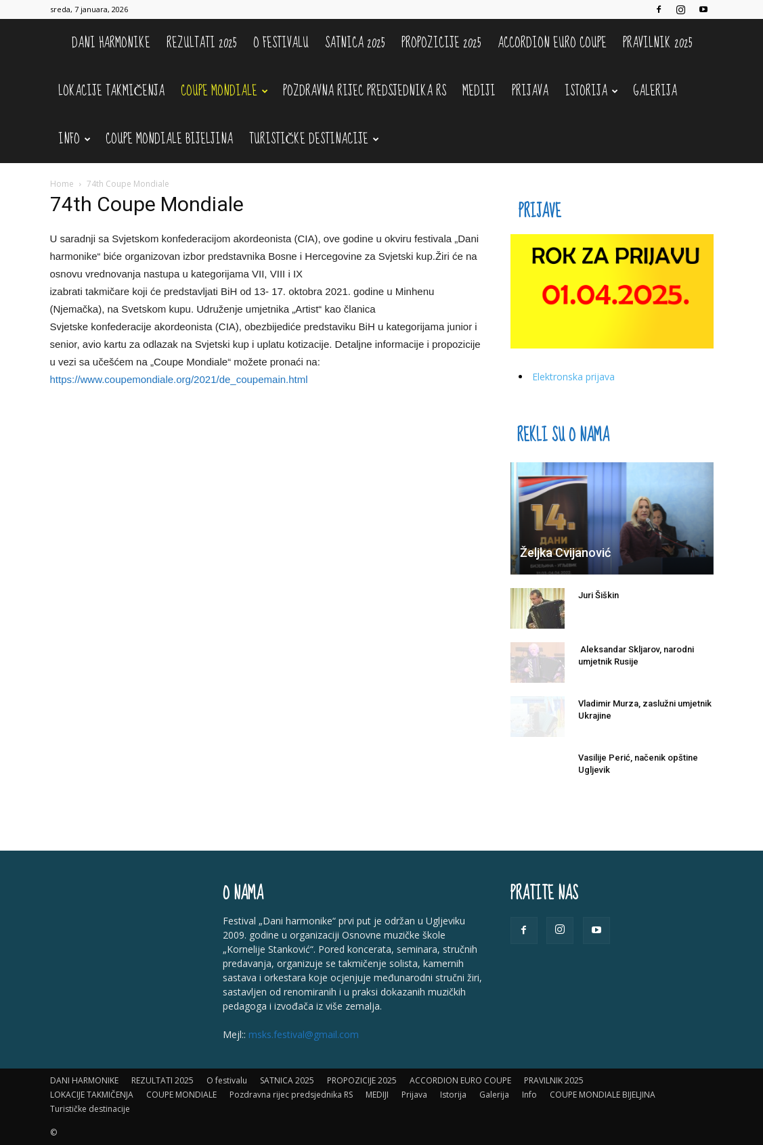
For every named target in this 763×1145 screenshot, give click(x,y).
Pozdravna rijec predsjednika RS (364, 91)
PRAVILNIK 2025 (658, 42)
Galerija (655, 91)
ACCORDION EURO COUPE (552, 42)
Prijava (530, 91)
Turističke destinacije (314, 139)
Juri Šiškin (598, 595)
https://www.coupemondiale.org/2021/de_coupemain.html (179, 379)
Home (62, 183)
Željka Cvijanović (565, 552)
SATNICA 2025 (355, 42)
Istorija (591, 91)
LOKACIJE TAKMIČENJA (111, 91)
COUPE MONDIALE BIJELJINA (169, 139)
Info (74, 139)
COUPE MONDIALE (224, 91)
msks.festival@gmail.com (303, 1034)
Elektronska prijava (573, 376)
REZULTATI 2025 (202, 42)
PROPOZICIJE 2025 (441, 42)
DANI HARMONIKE (111, 42)
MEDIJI (479, 91)
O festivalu (281, 42)
